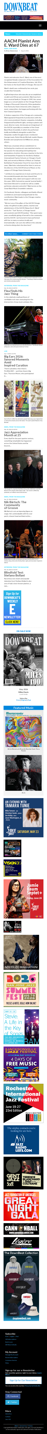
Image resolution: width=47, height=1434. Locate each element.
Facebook (13, 1396)
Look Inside (23, 694)
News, (6, 48)
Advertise (8, 1414)
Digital (23, 700)
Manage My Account (11, 1355)
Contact (7, 1416)
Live (5, 351)
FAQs (7, 1363)
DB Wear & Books (11, 1345)
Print (18, 700)
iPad (29, 700)
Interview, (8, 285)
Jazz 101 (8, 1419)
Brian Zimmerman (12, 51)
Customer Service (11, 1360)
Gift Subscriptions (10, 1339)
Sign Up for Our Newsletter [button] (23, 1380)
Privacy (30, 1425)
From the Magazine (21, 285)
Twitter (12, 1402)
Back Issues (9, 1342)
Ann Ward (13, 48)
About (16, 1425)
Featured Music (23, 707)
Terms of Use (23, 1425)
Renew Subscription (11, 1357)
